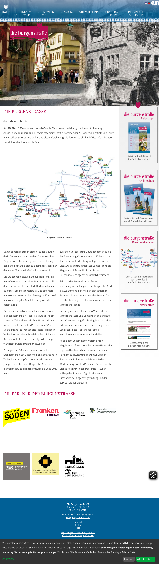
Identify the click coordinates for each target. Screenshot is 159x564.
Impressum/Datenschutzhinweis (78, 532)
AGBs (78, 525)
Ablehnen (129, 559)
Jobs (78, 527)
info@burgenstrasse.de (78, 517)
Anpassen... (8, 559)
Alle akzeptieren (146, 559)
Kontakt (78, 522)
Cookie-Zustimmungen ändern (78, 535)
